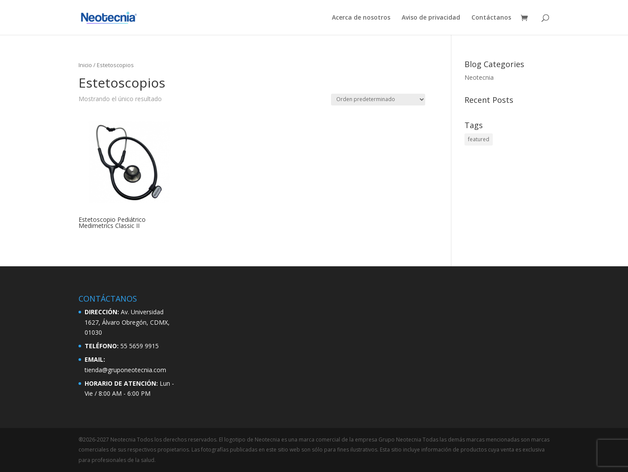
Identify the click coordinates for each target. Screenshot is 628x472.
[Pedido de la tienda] (378, 99)
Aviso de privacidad (431, 17)
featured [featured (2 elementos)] (478, 139)
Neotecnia (479, 77)
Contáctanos (491, 17)
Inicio (85, 65)
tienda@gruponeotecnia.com (125, 370)
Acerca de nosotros (361, 17)
